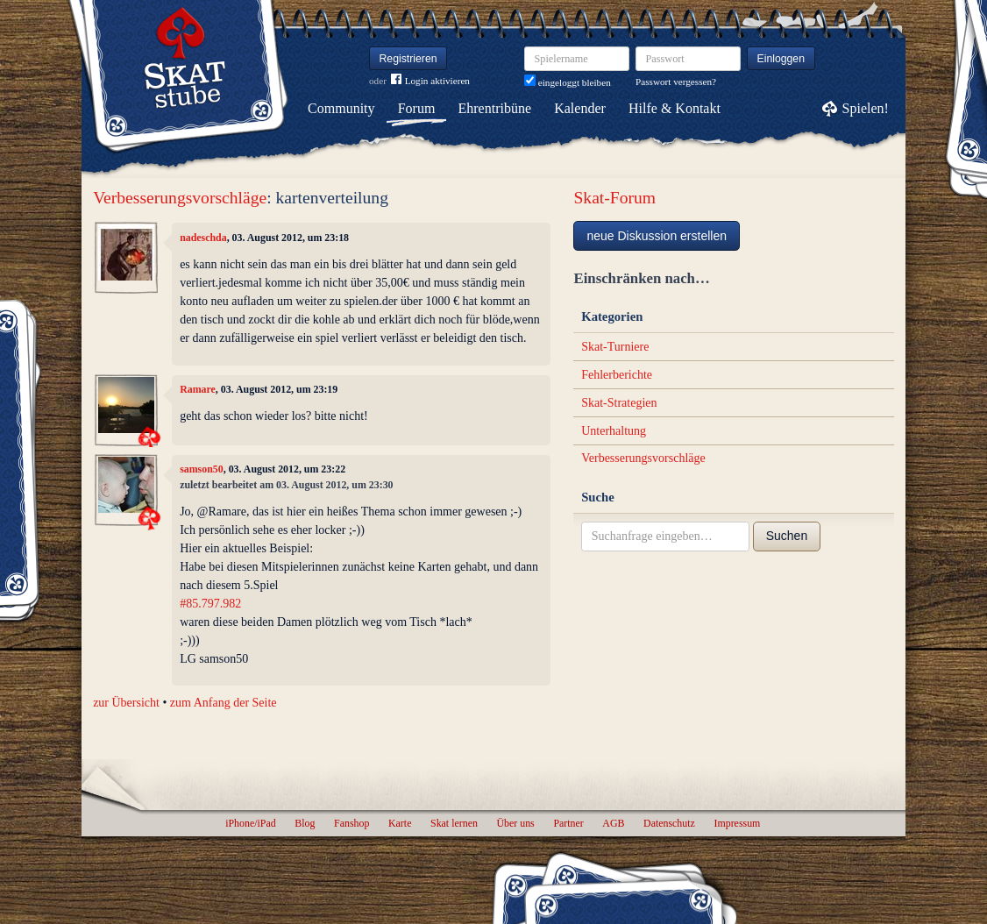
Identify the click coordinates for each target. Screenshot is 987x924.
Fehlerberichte (616, 374)
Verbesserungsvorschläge (179, 197)
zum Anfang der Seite (223, 702)
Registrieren (408, 59)
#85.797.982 (210, 603)
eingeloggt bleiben (567, 82)
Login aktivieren (430, 81)
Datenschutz (669, 823)
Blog (305, 823)
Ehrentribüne (495, 108)
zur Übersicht (126, 702)
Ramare (198, 389)
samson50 (202, 469)
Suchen (786, 536)
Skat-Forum (614, 197)
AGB (613, 823)
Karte (399, 823)
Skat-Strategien (619, 402)
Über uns (515, 823)
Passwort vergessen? (676, 81)
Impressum (737, 823)
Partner (568, 823)
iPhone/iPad (250, 823)
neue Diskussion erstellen (656, 236)
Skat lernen (454, 823)
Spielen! (865, 108)
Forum (417, 108)
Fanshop (351, 823)
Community (341, 108)
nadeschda (203, 237)
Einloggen (781, 59)
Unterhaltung (613, 430)
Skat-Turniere (615, 346)
